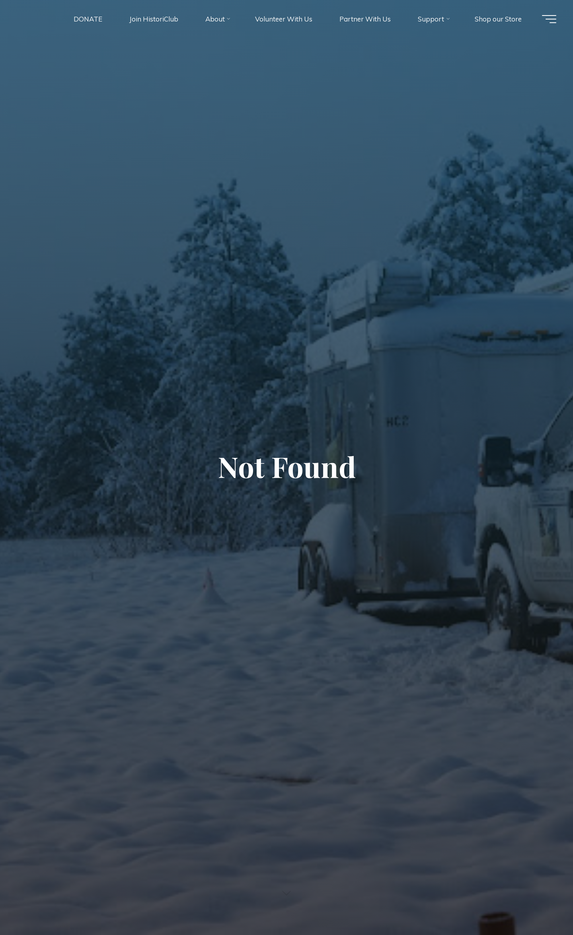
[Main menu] (549, 19)
